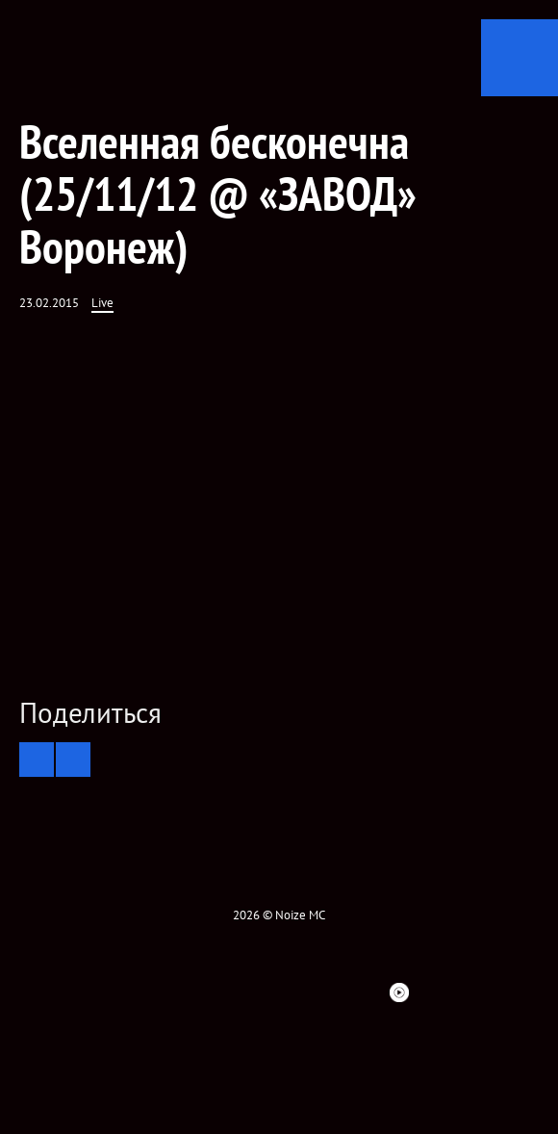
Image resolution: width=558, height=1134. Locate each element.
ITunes (295, 992)
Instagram (226, 992)
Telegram (434, 992)
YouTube (260, 992)
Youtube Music (399, 992)
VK (191, 992)
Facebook (122, 992)
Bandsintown (364, 992)
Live (102, 303)
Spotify (330, 992)
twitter (157, 992)
